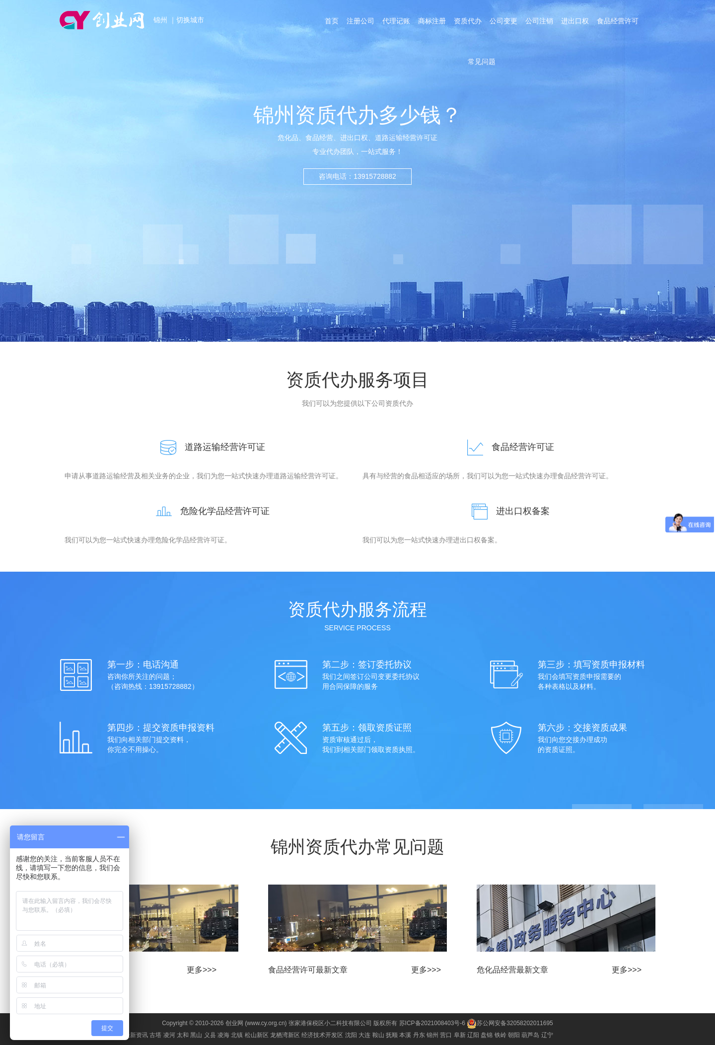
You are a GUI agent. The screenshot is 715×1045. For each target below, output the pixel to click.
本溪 (405, 1035)
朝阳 (514, 1035)
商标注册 (432, 21)
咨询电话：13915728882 (357, 176)
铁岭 (500, 1035)
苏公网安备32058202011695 (510, 1023)
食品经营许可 (618, 21)
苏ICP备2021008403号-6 (432, 1023)
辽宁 (547, 1035)
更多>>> (201, 970)
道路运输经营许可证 (208, 447)
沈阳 (351, 1035)
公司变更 (503, 21)
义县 (210, 1035)
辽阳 (473, 1035)
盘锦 (487, 1035)
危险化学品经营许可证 (208, 511)
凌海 (223, 1035)
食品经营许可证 (506, 447)
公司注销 (539, 21)
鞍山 (378, 1035)
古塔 (155, 1035)
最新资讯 (136, 1035)
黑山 (196, 1035)
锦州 (161, 20)
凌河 (169, 1035)
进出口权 (575, 21)
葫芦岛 (530, 1035)
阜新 (460, 1035)
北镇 (237, 1035)
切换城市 (190, 20)
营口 (446, 1035)
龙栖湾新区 (285, 1035)
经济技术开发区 (322, 1035)
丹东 (419, 1035)
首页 (332, 21)
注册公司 (360, 21)
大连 (364, 1035)
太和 (183, 1035)
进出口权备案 (506, 511)
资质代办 (468, 21)
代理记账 (396, 21)
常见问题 (482, 62)
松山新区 (257, 1035)
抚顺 (392, 1035)
